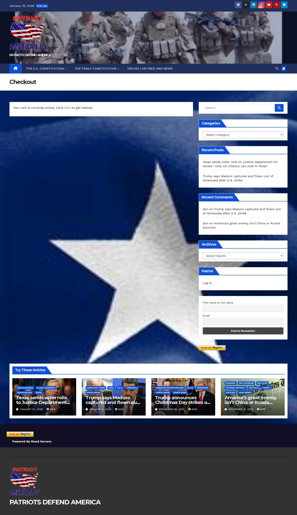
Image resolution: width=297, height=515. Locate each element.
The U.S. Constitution (45, 68)
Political (254, 388)
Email (206, 315)
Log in (207, 283)
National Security (235, 388)
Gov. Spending (246, 383)
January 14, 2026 (32, 409)
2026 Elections (25, 388)
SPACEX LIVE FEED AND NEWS (150, 68)
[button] (276, 68)
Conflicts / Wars (96, 388)
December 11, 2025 (241, 409)
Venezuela (132, 388)
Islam (190, 388)
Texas (38, 392)
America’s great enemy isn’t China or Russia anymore (250, 402)
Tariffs (266, 388)
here (67, 108)
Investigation (24, 392)
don (205, 209)
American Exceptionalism (170, 388)
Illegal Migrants (46, 388)
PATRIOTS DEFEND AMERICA (30, 55)
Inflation (262, 383)
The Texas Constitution (96, 68)
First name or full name (218, 302)
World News (180, 392)
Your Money (245, 392)
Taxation (230, 392)
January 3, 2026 (100, 409)
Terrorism (202, 388)
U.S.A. (120, 388)
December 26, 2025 (172, 409)
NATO (111, 388)
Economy (230, 383)
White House (93, 392)
